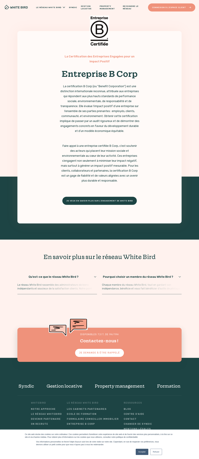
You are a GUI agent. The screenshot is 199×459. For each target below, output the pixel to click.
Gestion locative (87, 7)
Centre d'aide (134, 414)
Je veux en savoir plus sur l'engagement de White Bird (99, 201)
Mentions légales (137, 429)
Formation (168, 386)
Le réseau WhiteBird (46, 414)
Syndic (73, 7)
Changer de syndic (138, 424)
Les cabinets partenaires (87, 409)
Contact (130, 419)
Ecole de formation (82, 414)
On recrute (39, 424)
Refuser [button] (156, 452)
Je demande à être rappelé (99, 352)
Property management (120, 386)
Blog (127, 409)
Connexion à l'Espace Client (171, 7)
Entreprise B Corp (81, 424)
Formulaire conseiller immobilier (93, 419)
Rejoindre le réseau (131, 7)
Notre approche (43, 409)
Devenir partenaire (46, 419)
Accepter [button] (142, 452)
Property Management (107, 7)
